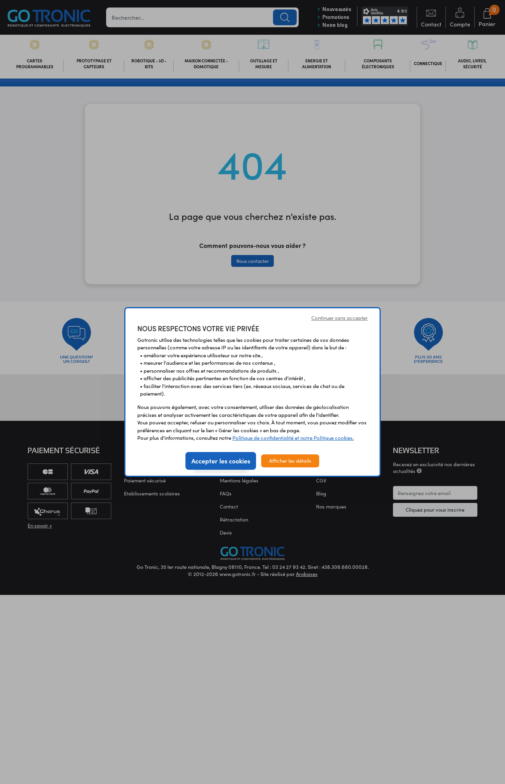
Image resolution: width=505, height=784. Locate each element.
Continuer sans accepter (339, 317)
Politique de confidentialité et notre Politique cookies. (293, 437)
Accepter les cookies (220, 460)
